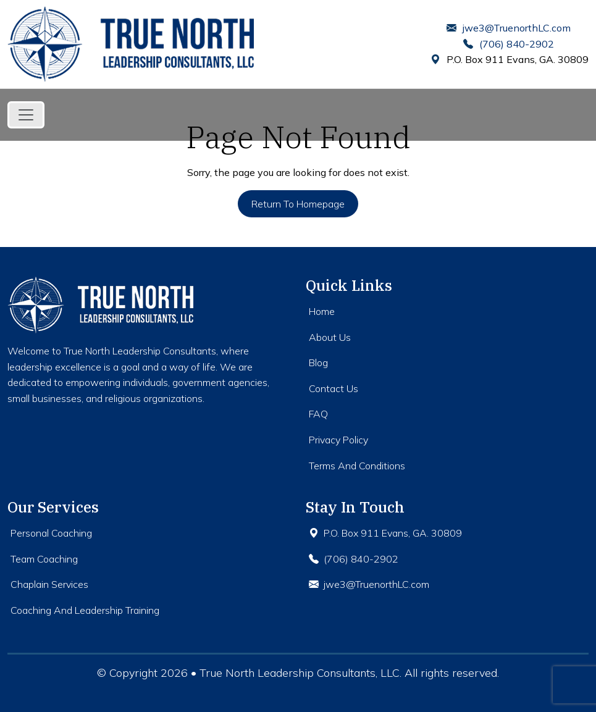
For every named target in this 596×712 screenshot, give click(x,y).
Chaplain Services (49, 584)
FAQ (318, 414)
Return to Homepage (298, 204)
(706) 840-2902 (508, 44)
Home (322, 311)
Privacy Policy (338, 439)
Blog (318, 362)
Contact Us (333, 388)
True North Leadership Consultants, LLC (299, 673)
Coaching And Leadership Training (84, 610)
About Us (330, 337)
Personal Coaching (51, 533)
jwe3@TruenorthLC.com (509, 28)
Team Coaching (44, 559)
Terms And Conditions (357, 465)
